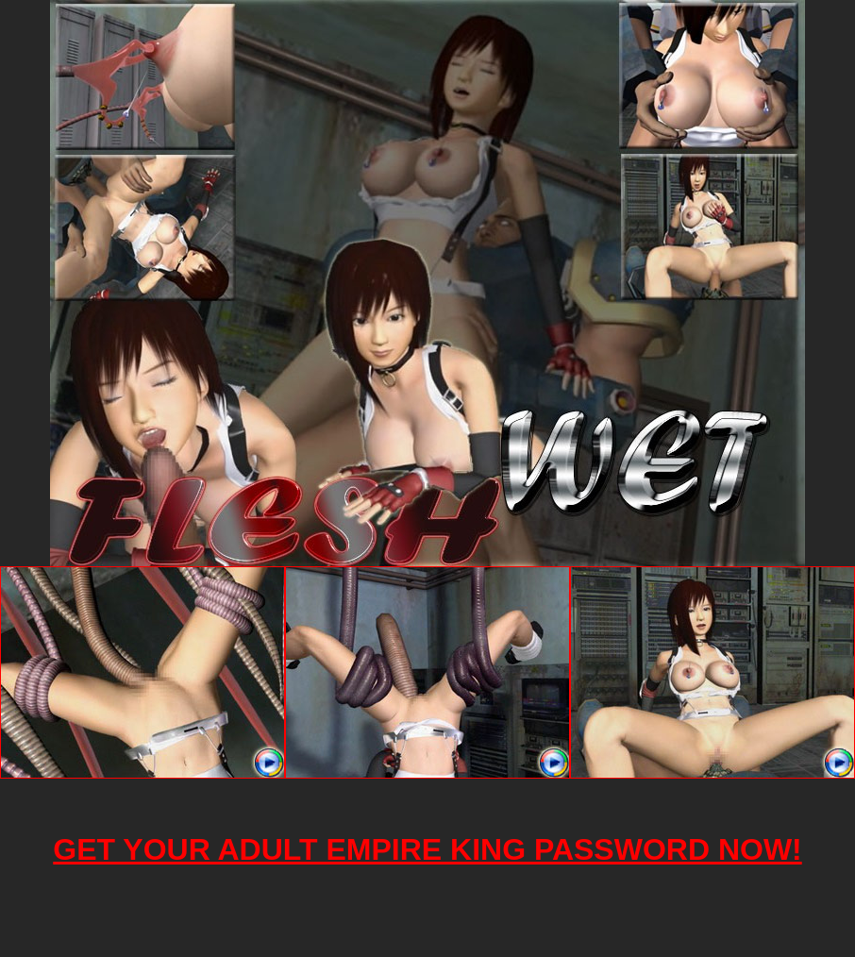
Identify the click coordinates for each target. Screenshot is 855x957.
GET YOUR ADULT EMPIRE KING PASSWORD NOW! (427, 849)
